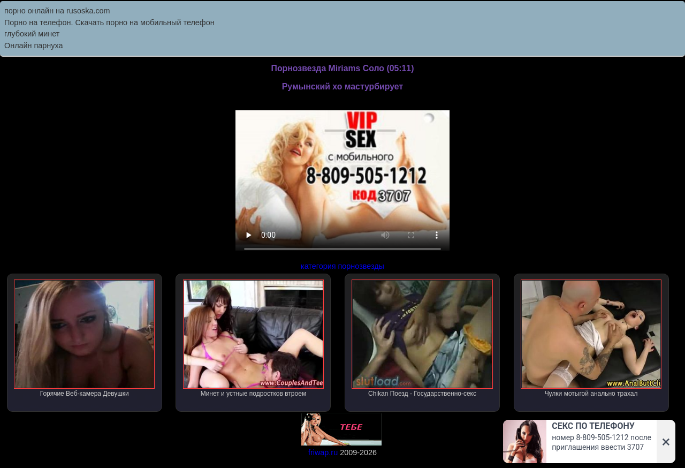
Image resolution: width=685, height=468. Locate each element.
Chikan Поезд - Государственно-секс (422, 338)
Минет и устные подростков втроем (253, 338)
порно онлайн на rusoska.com (57, 10)
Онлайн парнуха (33, 45)
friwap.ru (323, 452)
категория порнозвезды (342, 266)
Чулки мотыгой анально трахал (591, 338)
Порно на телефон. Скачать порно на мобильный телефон (109, 22)
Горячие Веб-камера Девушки (84, 338)
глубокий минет (31, 33)
